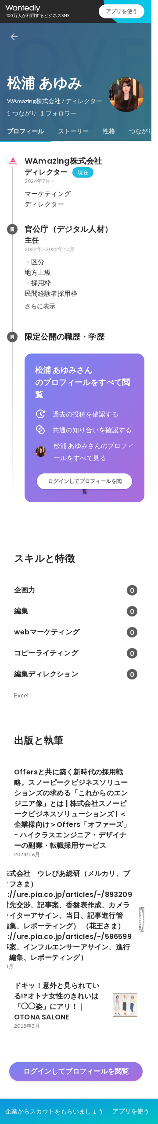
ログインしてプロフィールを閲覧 (85, 483)
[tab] (25, 131)
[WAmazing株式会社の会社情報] (12, 161)
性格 (109, 131)
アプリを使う (121, 11)
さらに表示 (40, 306)
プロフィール (25, 131)
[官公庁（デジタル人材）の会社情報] (12, 229)
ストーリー (73, 131)
